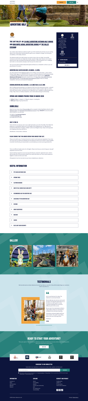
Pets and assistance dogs (18, 172)
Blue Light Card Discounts (18, 225)
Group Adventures (16, 209)
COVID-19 (58, 382)
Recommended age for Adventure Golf (21, 193)
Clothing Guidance (16, 183)
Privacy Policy (48, 372)
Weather (14, 215)
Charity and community (38, 385)
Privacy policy (59, 384)
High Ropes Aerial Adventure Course (28, 110)
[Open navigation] (77, 2)
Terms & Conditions (41, 372)
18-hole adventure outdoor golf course (38, 42)
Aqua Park (38, 77)
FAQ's (11, 382)
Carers (14, 220)
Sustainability (36, 389)
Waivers (11, 387)
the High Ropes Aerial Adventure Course (30, 78)
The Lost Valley (62, 62)
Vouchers (61, 2)
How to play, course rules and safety (21, 188)
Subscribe (65, 370)
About (34, 381)
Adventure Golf (25, 72)
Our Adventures (36, 388)
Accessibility (35, 382)
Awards (34, 384)
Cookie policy (59, 381)
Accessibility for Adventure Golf (20, 199)
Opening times (15, 177)
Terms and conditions (61, 385)
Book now (71, 2)
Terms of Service (28, 373)
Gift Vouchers (13, 384)
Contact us (12, 381)
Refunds (14, 204)
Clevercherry (75, 397)
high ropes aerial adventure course (26, 44)
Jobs (34, 387)
